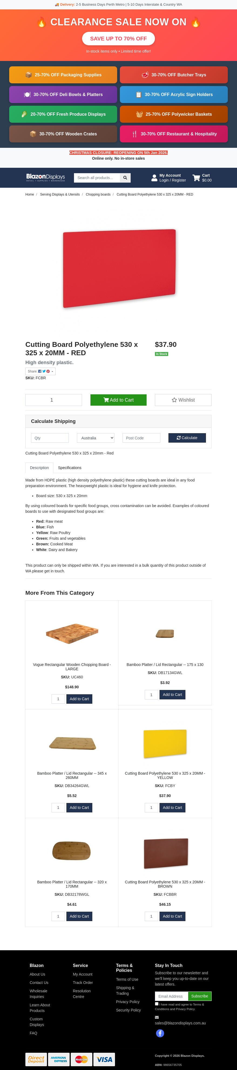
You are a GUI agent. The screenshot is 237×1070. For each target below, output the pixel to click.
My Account (82, 974)
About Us (37, 974)
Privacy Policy (128, 1002)
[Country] (96, 438)
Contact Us (39, 982)
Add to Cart (118, 400)
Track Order (83, 982)
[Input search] (97, 178)
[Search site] (125, 178)
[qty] (50, 438)
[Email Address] (171, 996)
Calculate (187, 438)
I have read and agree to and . (179, 1006)
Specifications (69, 468)
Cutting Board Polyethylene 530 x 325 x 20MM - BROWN (165, 884)
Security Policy (128, 1010)
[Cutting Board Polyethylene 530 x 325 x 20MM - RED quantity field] (53, 400)
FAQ (33, 1033)
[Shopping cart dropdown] (202, 178)
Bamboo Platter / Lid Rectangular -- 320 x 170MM (72, 884)
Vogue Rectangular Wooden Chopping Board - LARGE (72, 666)
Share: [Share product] (39, 371)
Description (39, 468)
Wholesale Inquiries (38, 994)
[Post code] (141, 438)
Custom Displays (37, 1022)
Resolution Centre (82, 994)
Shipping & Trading (125, 991)
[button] (168, 178)
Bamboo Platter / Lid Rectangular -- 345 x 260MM (72, 775)
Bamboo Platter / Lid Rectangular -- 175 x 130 (165, 664)
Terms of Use (127, 979)
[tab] (39, 468)
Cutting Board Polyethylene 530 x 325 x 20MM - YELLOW (165, 775)
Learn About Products (40, 1008)
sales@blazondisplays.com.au (180, 1023)
